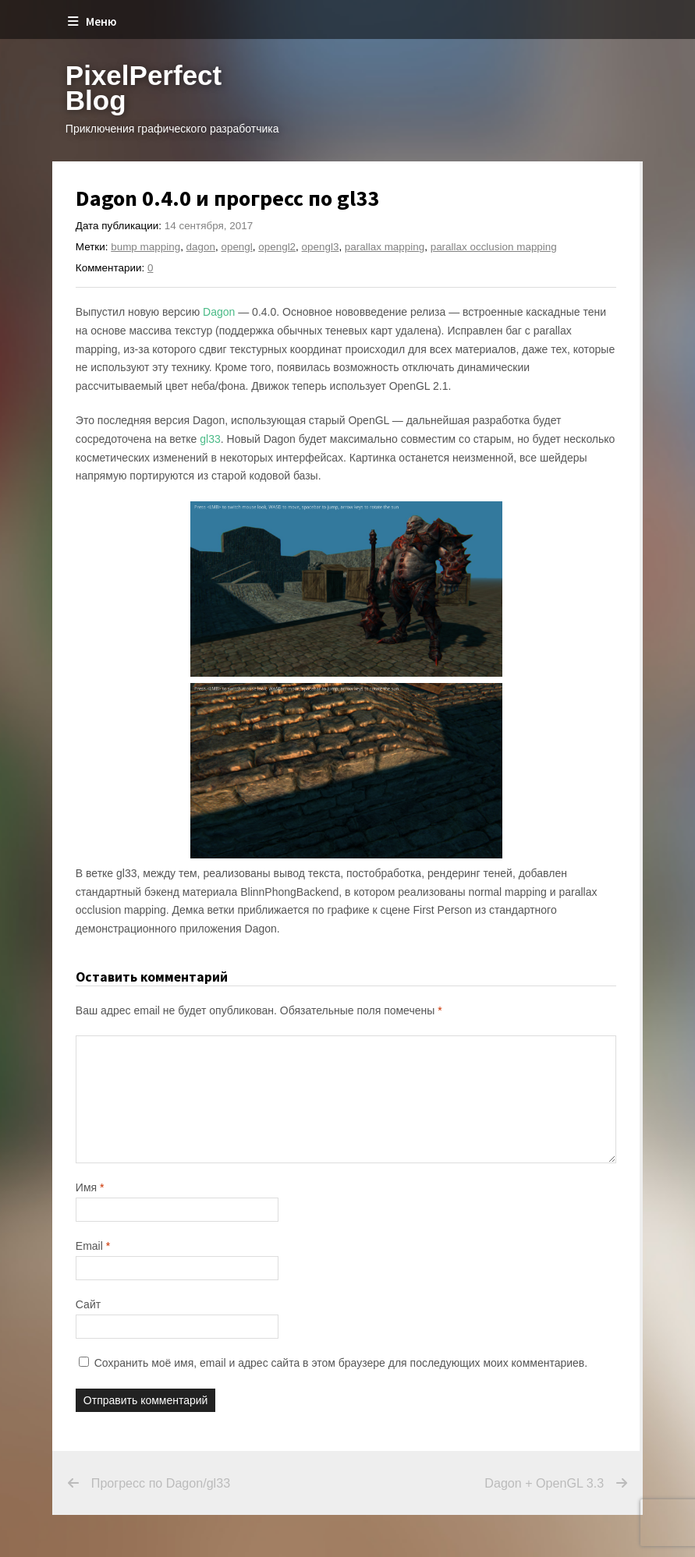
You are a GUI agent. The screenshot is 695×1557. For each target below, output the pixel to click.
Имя (90, 1187)
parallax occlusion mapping (494, 247)
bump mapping (145, 247)
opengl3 (320, 247)
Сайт (88, 1304)
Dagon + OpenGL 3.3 (478, 1483)
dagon (200, 247)
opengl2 (277, 247)
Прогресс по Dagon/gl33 (160, 1483)
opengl (236, 247)
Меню (92, 21)
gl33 (210, 439)
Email (93, 1246)
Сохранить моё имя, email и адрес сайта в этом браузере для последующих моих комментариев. (340, 1363)
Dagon (219, 312)
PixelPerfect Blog (144, 87)
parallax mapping (384, 247)
